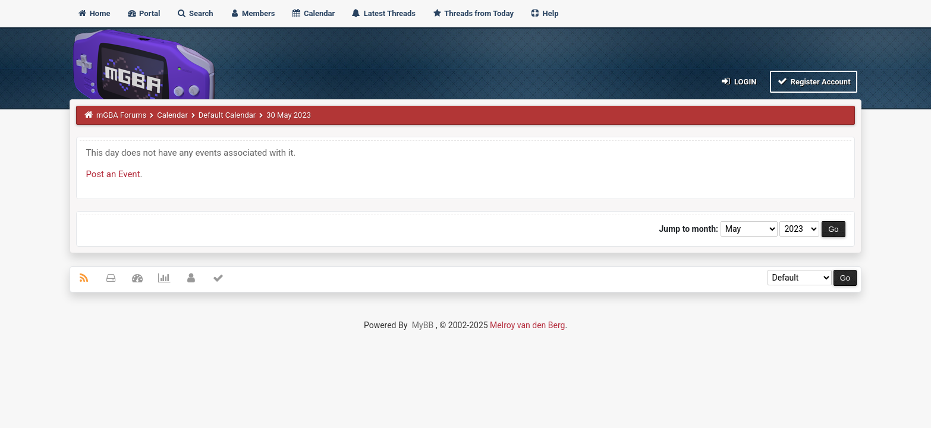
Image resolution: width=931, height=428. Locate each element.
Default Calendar (227, 115)
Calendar (313, 13)
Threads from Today (473, 13)
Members (252, 13)
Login (738, 81)
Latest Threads (383, 13)
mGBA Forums (121, 115)
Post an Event (113, 174)
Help (544, 13)
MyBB (422, 325)
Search (195, 13)
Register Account (813, 81)
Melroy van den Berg (527, 325)
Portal (144, 13)
